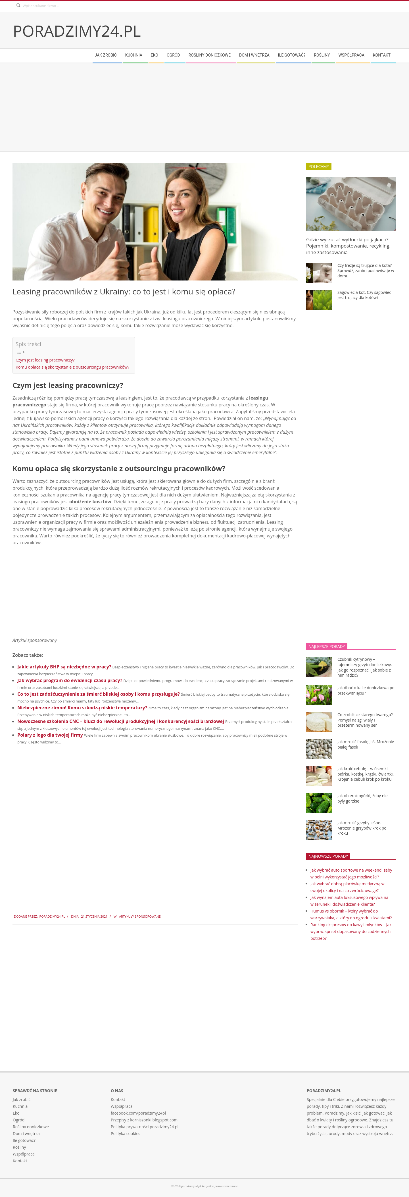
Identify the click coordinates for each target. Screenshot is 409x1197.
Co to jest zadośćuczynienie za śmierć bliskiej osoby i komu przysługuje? (98, 694)
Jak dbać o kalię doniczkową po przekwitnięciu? (366, 690)
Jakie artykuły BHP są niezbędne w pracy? (64, 667)
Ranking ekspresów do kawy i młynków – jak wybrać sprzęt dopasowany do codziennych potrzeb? (350, 931)
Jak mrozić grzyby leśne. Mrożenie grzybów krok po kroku (362, 828)
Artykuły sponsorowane (139, 916)
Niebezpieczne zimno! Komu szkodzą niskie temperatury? (82, 708)
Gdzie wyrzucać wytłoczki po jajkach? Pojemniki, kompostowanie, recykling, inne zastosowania (348, 245)
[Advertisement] (183, 107)
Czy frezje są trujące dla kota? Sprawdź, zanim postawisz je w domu (365, 271)
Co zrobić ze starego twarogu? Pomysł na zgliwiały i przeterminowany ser (365, 720)
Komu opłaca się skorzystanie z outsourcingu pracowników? (72, 367)
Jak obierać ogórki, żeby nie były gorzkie (362, 798)
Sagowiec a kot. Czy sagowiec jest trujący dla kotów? (364, 295)
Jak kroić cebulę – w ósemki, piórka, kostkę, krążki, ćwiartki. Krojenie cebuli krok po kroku (365, 774)
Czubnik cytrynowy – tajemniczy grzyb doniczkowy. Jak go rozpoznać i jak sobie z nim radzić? (364, 667)
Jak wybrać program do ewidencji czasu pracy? (69, 680)
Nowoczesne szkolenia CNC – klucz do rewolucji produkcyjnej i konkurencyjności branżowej (120, 721)
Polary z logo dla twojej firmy (50, 735)
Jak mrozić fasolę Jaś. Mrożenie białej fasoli (365, 744)
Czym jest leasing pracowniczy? (45, 360)
